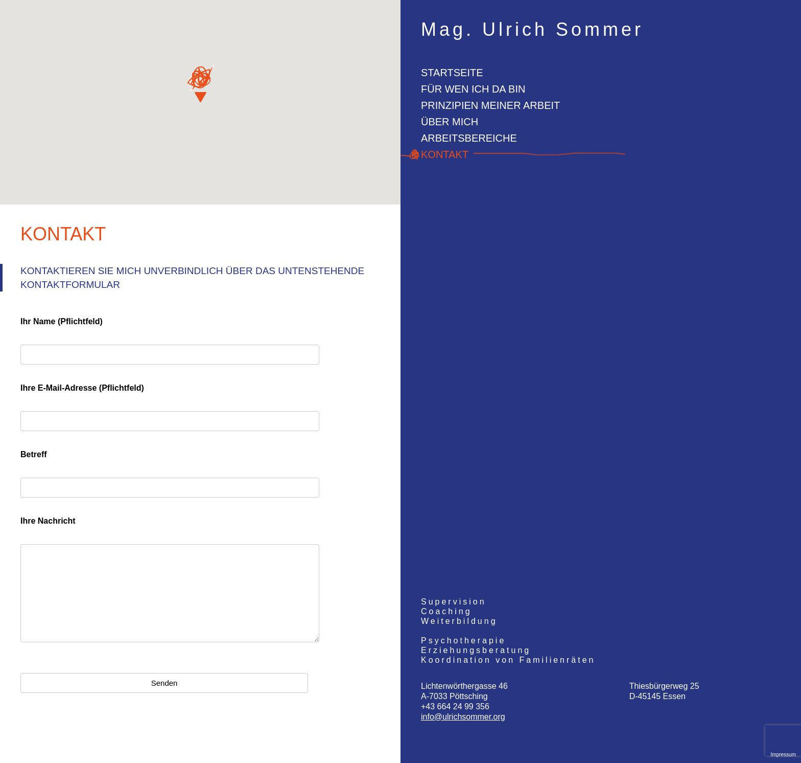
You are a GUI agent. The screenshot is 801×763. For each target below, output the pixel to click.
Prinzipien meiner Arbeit (490, 105)
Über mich (449, 121)
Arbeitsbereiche (469, 138)
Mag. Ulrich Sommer (532, 29)
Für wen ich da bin (473, 89)
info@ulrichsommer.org (463, 716)
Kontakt (444, 154)
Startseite (452, 72)
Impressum (783, 754)
